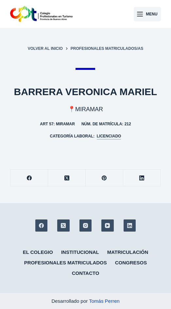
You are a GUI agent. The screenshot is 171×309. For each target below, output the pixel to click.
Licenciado (109, 136)
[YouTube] (107, 225)
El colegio (38, 252)
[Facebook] (29, 178)
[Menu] (147, 14)
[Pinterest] (104, 178)
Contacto (85, 273)
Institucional (80, 252)
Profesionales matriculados (65, 262)
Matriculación (127, 252)
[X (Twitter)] (67, 178)
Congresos (131, 262)
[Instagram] (85, 225)
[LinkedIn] (142, 178)
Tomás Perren (104, 301)
